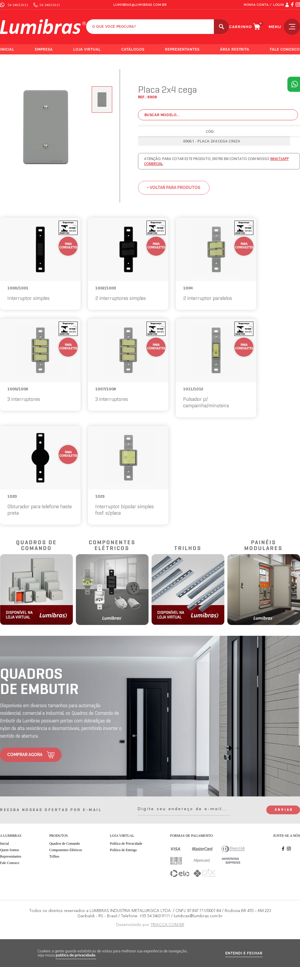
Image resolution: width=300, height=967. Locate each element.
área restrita (235, 49)
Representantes (10, 856)
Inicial (4, 843)
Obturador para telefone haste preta (39, 510)
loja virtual (87, 49)
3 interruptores (23, 399)
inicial (7, 49)
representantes (182, 49)
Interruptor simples (28, 298)
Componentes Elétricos (65, 850)
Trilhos (54, 856)
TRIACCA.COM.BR (167, 924)
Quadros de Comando (64, 843)
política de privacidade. (76, 955)
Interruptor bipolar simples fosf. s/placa (124, 510)
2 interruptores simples (120, 298)
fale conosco (285, 49)
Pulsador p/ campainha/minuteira (206, 402)
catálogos (132, 49)
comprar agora (24, 754)
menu (284, 27)
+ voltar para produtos (173, 187)
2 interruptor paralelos (207, 298)
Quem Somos (9, 850)
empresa (44, 49)
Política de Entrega (123, 850)
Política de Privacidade (126, 843)
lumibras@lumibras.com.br (140, 4)
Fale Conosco (9, 863)
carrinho (240, 27)
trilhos (188, 548)
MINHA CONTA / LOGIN (264, 4)
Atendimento (293, 84)
